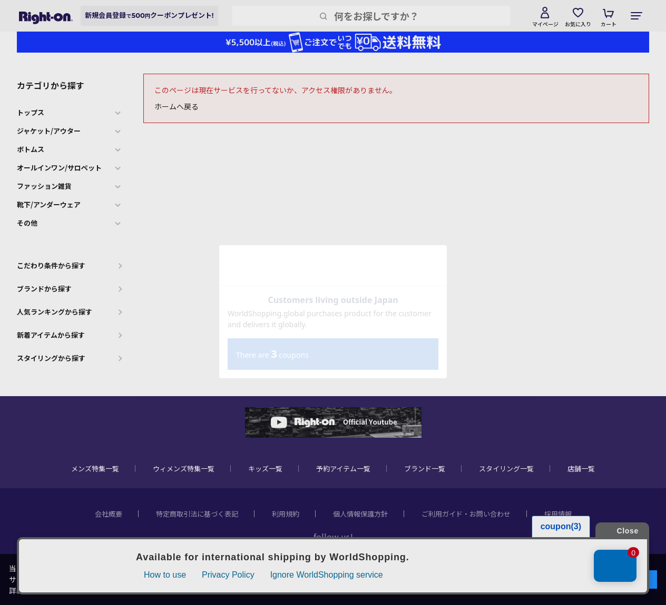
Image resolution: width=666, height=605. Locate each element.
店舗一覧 (581, 468)
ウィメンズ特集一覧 (183, 468)
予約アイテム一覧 (343, 468)
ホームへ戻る (176, 106)
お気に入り (578, 24)
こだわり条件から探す (51, 265)
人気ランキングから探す (54, 312)
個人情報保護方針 (360, 514)
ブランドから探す (44, 289)
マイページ (545, 24)
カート (608, 24)
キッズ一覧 (265, 468)
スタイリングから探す (51, 358)
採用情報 (558, 514)
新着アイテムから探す (51, 335)
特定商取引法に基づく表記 (197, 514)
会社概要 (108, 514)
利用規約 (285, 514)
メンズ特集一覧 (95, 468)
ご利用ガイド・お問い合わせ (466, 514)
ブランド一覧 (424, 468)
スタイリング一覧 (506, 468)
